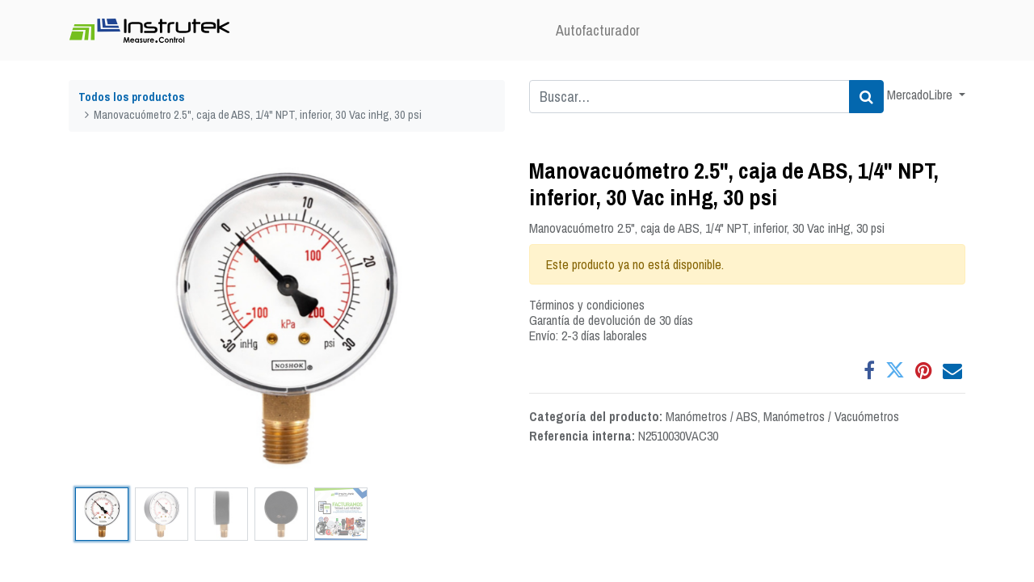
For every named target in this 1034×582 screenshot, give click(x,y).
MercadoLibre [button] (921, 94)
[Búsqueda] (866, 96)
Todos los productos (131, 96)
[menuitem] (597, 30)
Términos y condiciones (587, 305)
